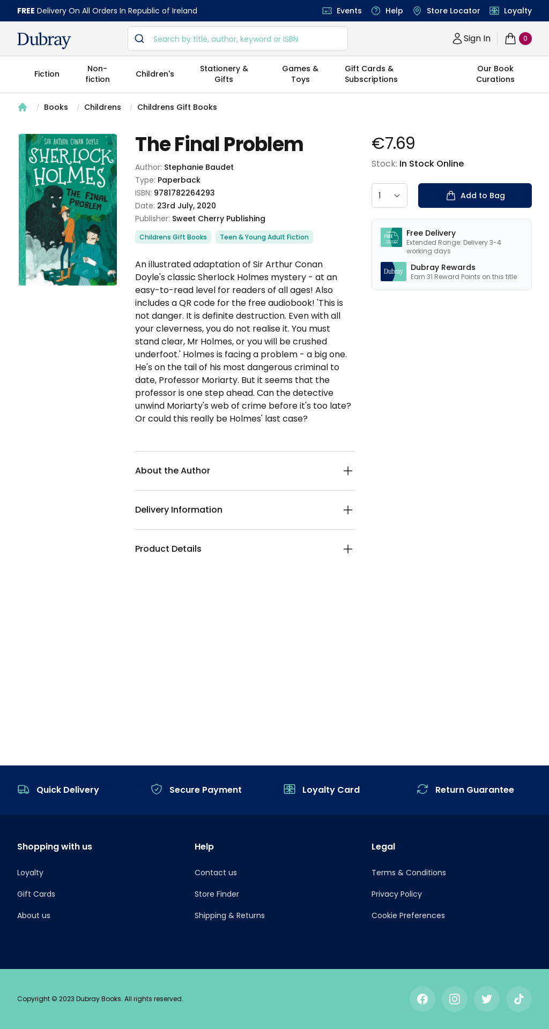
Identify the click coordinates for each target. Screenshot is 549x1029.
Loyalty (518, 10)
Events (349, 10)
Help (394, 10)
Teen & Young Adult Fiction (264, 237)
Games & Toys (300, 74)
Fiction (47, 74)
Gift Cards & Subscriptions (371, 74)
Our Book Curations (495, 74)
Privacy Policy (397, 894)
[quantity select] (389, 195)
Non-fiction (97, 74)
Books (56, 107)
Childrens (102, 107)
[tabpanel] (67, 210)
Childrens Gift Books (177, 107)
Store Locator (453, 10)
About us (33, 915)
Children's (155, 74)
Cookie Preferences (408, 915)
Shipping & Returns (230, 915)
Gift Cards (36, 894)
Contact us (216, 872)
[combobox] (238, 38)
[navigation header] (44, 40)
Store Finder (217, 894)
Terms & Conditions (409, 872)
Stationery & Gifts (224, 74)
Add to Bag (475, 195)
